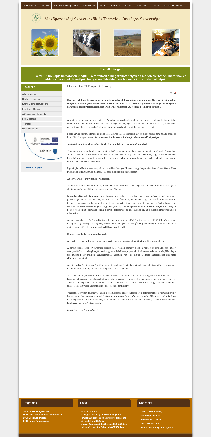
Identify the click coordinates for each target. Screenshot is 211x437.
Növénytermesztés (31, 99)
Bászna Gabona (89, 411)
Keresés (155, 5)
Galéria (128, 5)
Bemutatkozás (29, 5)
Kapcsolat (141, 5)
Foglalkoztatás (29, 119)
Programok (115, 5)
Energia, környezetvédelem (35, 104)
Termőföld (26, 124)
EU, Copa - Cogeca (31, 109)
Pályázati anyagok (34, 167)
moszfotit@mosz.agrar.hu (161, 427)
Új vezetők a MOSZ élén (93, 421)
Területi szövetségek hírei (66, 5)
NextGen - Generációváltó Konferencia (42, 414)
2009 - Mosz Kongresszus (36, 421)
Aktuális (45, 5)
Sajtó (102, 5)
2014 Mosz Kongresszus (35, 418)
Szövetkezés (89, 5)
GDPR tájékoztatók (173, 5)
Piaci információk (30, 129)
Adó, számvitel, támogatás (34, 114)
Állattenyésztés (29, 94)
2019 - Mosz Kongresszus (36, 411)
